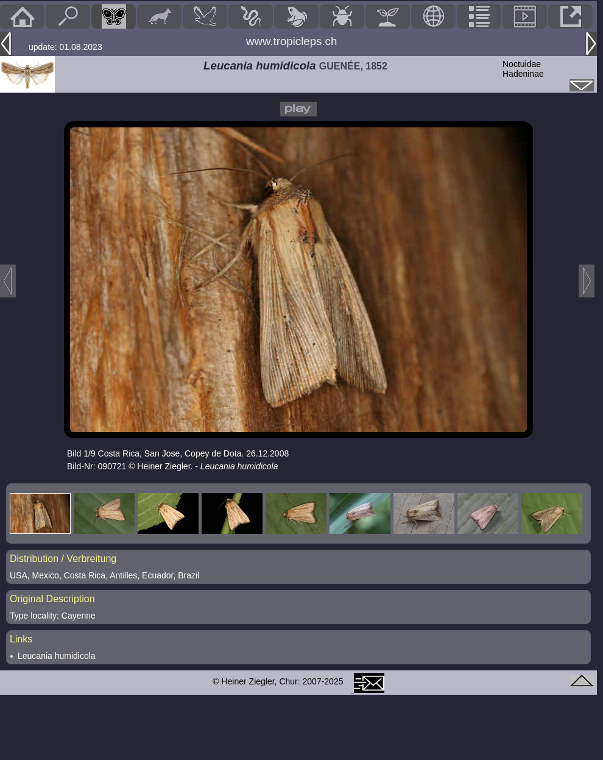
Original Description (52, 599)
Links (21, 639)
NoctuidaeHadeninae (523, 69)
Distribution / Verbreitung (63, 558)
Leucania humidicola (57, 656)
